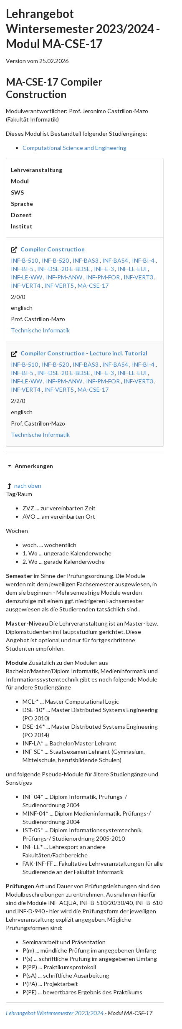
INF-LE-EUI (132, 268)
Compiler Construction (48, 249)
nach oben (23, 485)
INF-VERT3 (138, 277)
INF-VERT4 (25, 285)
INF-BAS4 (115, 260)
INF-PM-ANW (64, 277)
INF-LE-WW (26, 277)
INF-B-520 (55, 260)
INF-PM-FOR (103, 277)
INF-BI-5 (22, 268)
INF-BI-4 (143, 260)
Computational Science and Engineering (74, 147)
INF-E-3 (104, 268)
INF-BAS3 (86, 260)
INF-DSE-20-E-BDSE (63, 268)
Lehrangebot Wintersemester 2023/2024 (55, 1012)
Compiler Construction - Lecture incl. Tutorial (79, 353)
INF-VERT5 (59, 285)
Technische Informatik (40, 330)
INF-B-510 (24, 260)
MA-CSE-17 (93, 285)
